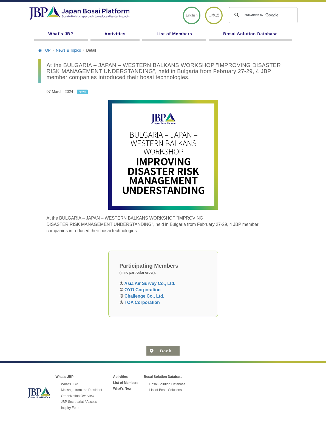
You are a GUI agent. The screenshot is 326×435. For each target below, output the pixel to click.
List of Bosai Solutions (165, 390)
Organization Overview (77, 396)
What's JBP (60, 33)
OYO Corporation (142, 289)
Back (166, 350)
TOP (44, 50)
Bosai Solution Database (250, 33)
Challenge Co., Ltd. (144, 296)
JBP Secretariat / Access (79, 402)
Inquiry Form (70, 408)
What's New (122, 388)
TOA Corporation (142, 302)
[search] (262, 15)
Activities (115, 33)
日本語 (213, 15)
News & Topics (68, 50)
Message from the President (81, 390)
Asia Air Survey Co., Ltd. (149, 283)
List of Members (174, 33)
